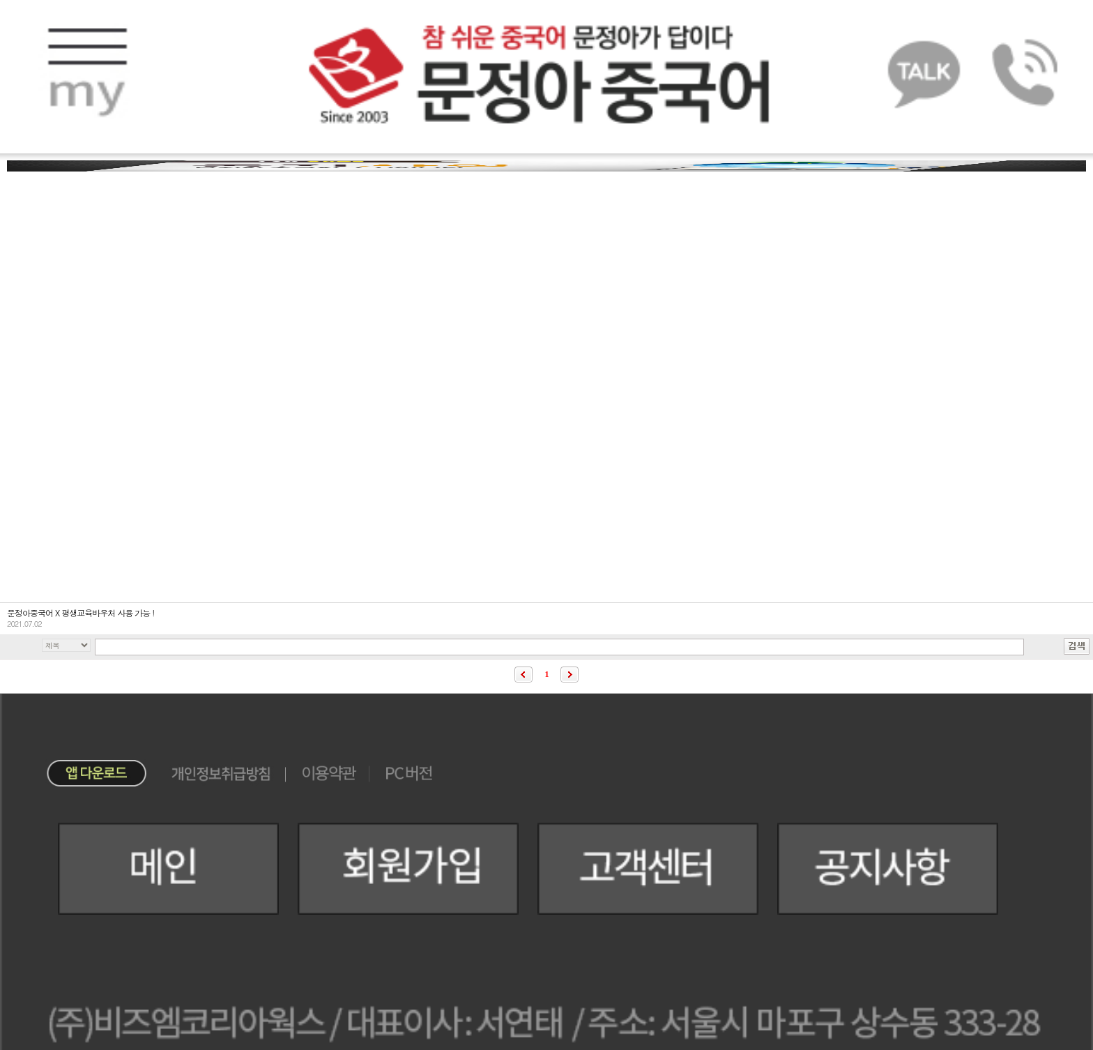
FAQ (88, 247)
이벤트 (1005, 508)
